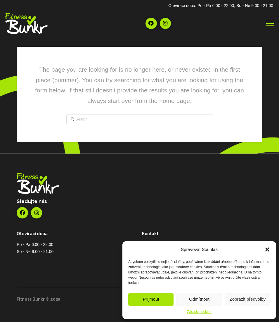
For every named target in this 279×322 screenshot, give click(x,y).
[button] (267, 249)
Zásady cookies (199, 312)
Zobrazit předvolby (248, 299)
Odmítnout (199, 299)
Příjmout (151, 299)
